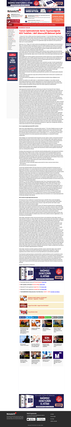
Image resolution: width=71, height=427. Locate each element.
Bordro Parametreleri (11, 32)
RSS (51, 7)
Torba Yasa (10, 46)
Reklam (58, 7)
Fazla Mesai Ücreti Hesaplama (11, 36)
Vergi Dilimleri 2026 (38, 7)
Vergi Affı (9, 48)
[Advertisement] (12, 100)
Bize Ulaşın (62, 7)
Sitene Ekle (54, 7)
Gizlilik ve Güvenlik (53, 421)
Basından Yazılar (11, 30)
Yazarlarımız (10, 49)
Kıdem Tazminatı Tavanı (12, 41)
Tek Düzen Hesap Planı (11, 45)
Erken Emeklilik (11, 34)
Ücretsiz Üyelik (52, 416)
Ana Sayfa (27, 7)
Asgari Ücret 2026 (32, 7)
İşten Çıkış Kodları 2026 (12, 40)
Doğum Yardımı (10, 33)
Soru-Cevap (10, 44)
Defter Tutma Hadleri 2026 (46, 7)
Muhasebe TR (30, 425)
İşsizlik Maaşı (11, 39)
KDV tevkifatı (43, 45)
